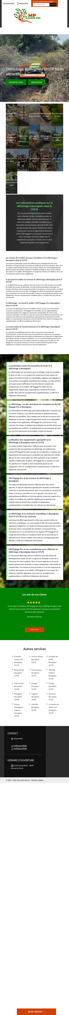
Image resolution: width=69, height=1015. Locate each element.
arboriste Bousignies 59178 (35, 707)
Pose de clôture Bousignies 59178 (37, 659)
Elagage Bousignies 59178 (35, 686)
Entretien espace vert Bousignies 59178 (18, 660)
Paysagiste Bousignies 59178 (18, 697)
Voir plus (34, 630)
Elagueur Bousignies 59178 (35, 697)
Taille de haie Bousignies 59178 (19, 686)
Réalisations (36, 82)
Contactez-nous (16, 82)
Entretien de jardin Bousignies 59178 (53, 660)
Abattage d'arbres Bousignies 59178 (52, 674)
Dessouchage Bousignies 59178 (19, 673)
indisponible (8, 3)
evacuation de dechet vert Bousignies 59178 (54, 708)
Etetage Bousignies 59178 (52, 686)
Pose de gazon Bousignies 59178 (37, 673)
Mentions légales (37, 780)
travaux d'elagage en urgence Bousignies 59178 (18, 710)
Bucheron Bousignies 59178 (52, 697)
